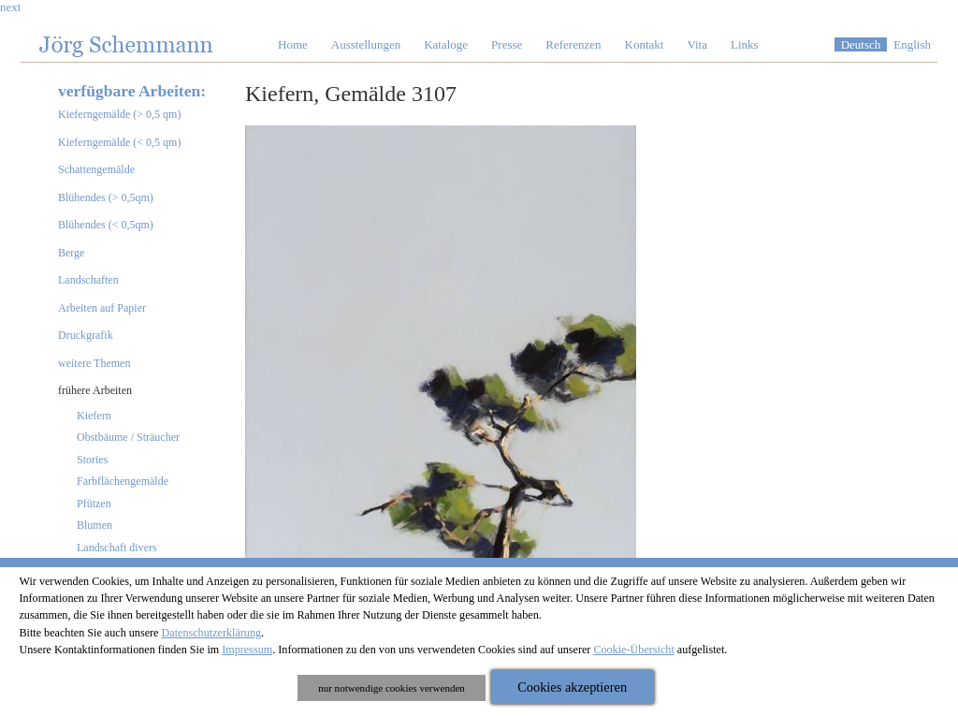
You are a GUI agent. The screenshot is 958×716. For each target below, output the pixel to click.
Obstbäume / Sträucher (128, 437)
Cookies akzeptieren (572, 686)
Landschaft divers (117, 547)
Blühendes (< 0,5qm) (105, 224)
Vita (697, 44)
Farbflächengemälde (122, 481)
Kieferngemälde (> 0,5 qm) (119, 114)
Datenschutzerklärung (212, 632)
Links (745, 44)
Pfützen (94, 503)
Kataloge (446, 44)
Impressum (247, 649)
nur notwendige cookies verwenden (391, 688)
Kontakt (644, 44)
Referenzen (573, 44)
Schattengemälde (96, 169)
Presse (506, 44)
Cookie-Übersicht (633, 649)
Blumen (94, 525)
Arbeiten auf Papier (102, 307)
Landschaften (88, 279)
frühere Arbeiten (95, 390)
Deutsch (861, 44)
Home (293, 44)
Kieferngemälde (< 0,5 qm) (119, 142)
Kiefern (94, 415)
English (912, 44)
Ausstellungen (365, 44)
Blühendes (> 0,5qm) (105, 197)
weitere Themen (94, 363)
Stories (92, 459)
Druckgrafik (85, 335)
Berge (71, 252)
